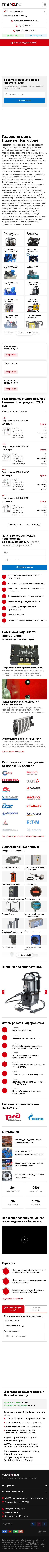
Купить (43, 424)
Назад (12, 525)
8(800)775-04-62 (15, 1509)
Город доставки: (11, 1320)
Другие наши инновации (13, 751)
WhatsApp (14, 35)
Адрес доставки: (11, 1331)
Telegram (37, 35)
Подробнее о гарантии (12, 1299)
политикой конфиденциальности (26, 1548)
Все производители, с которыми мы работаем (23, 836)
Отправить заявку (24, 567)
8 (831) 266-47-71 (26, 26)
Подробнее (10, 355)
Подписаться (24, 100)
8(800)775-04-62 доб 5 (26, 31)
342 (28, 525)
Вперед (36, 525)
